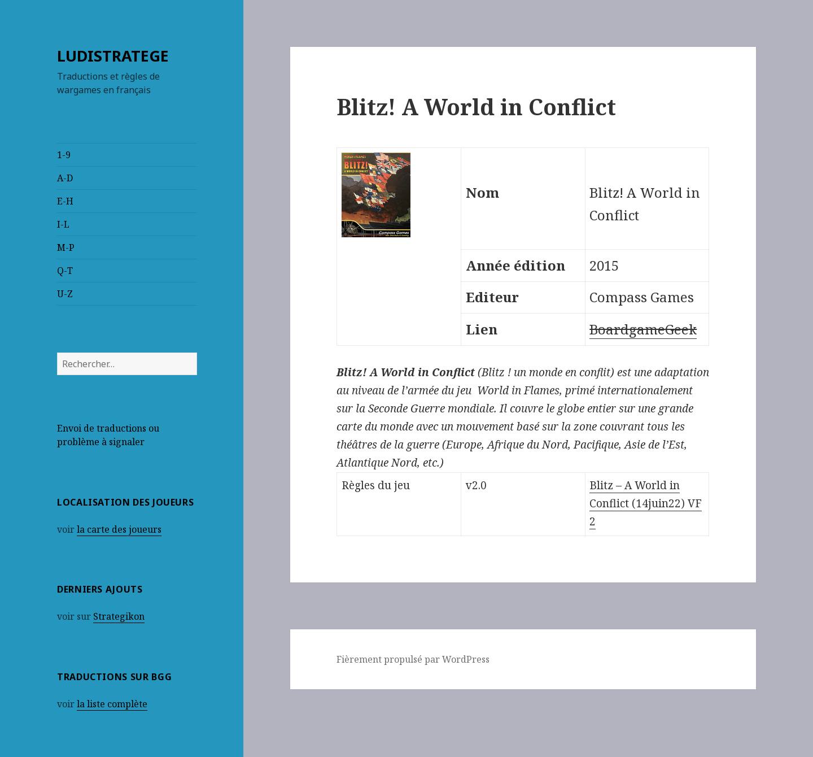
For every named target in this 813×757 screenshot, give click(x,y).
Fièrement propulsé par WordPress (412, 659)
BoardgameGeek (643, 329)
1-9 (64, 155)
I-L (63, 224)
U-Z (65, 294)
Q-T (65, 270)
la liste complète (112, 704)
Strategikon (119, 616)
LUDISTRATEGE (113, 55)
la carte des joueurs (119, 529)
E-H (65, 201)
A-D (65, 178)
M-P (66, 247)
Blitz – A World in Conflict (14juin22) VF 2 (645, 503)
